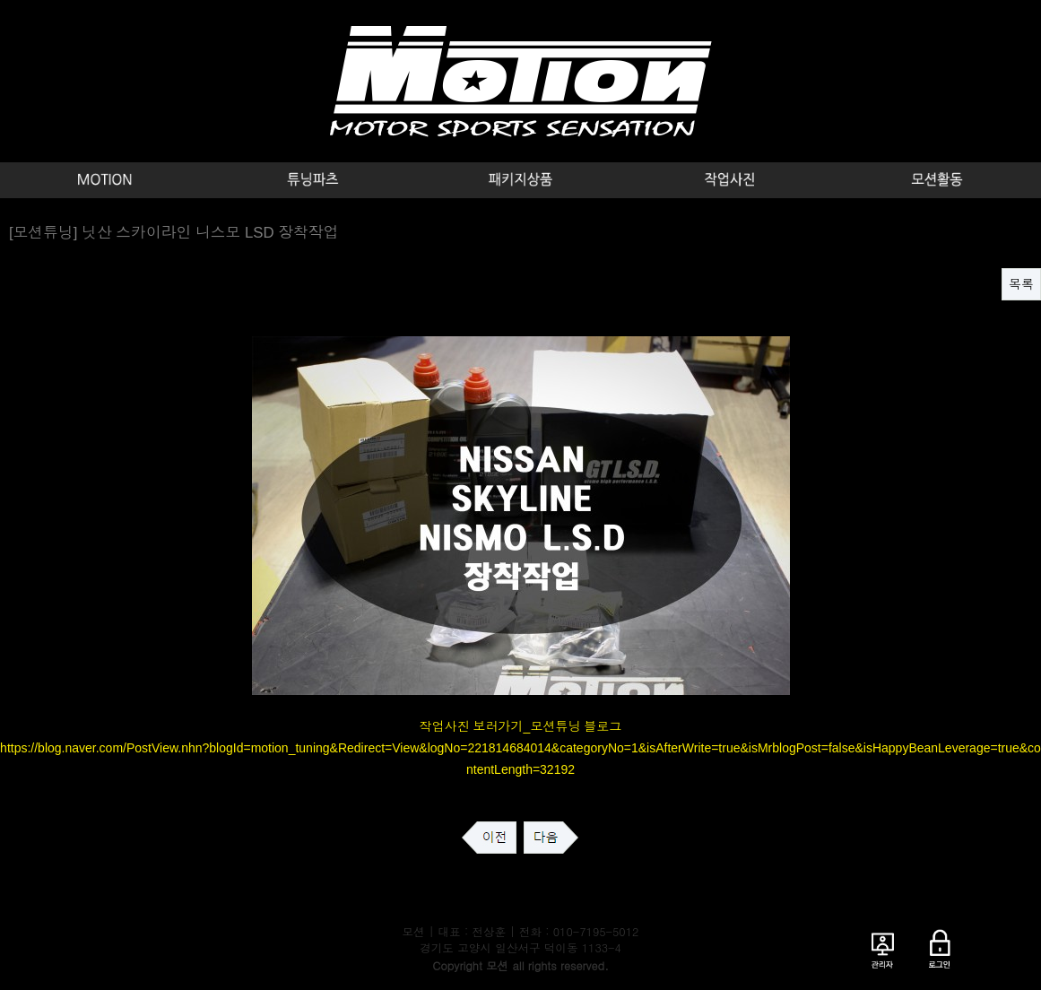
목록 (1021, 284)
